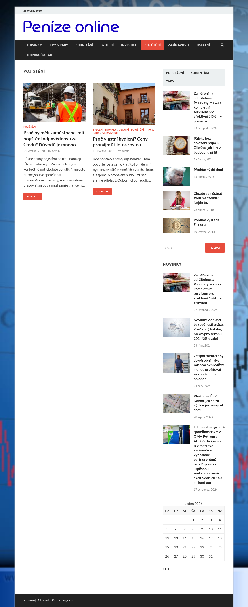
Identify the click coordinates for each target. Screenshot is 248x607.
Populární (175, 73)
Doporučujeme (40, 55)
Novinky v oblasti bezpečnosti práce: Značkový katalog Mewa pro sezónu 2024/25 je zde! (209, 329)
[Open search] (222, 45)
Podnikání (84, 45)
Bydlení (107, 45)
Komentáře (200, 73)
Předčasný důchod (208, 169)
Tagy (170, 81)
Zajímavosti (178, 45)
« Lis (166, 569)
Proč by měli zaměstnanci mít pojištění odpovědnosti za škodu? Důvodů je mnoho (54, 138)
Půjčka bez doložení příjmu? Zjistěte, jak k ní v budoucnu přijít (207, 145)
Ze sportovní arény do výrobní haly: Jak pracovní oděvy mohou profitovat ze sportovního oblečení (209, 367)
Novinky (34, 45)
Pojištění (152, 45)
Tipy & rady (58, 45)
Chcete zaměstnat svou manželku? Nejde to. (208, 198)
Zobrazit (31, 195)
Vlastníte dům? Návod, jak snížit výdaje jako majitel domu (208, 403)
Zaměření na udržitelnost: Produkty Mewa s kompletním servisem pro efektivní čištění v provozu (208, 107)
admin (56, 151)
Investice (129, 45)
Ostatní (203, 45)
